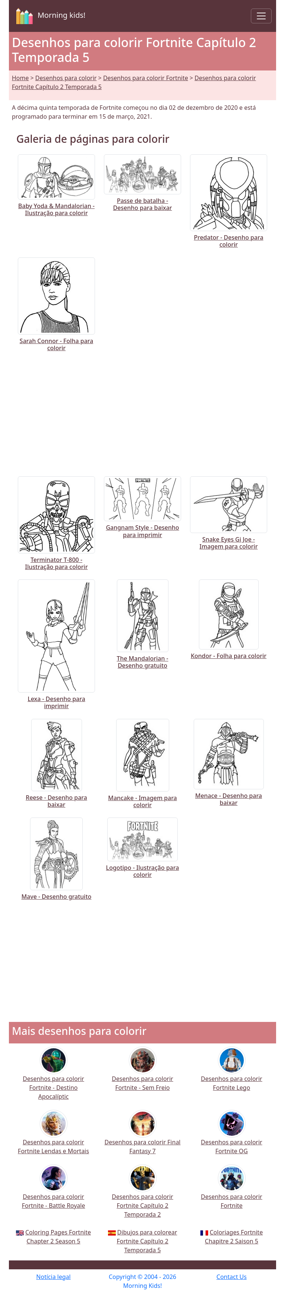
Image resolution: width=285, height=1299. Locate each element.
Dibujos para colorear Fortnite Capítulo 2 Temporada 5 (147, 1241)
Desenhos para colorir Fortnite (145, 78)
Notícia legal (53, 1277)
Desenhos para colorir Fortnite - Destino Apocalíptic (53, 1078)
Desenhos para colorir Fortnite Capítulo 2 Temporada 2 (142, 1196)
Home (20, 78)
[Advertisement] (142, 412)
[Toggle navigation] (261, 16)
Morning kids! (49, 16)
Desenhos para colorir (65, 78)
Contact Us (231, 1277)
